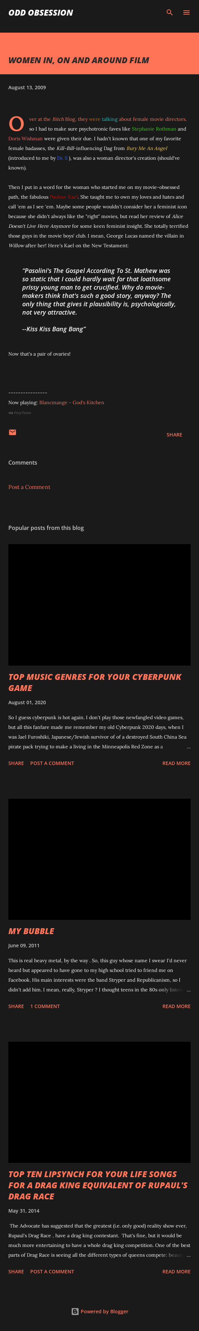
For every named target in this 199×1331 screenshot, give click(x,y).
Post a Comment (29, 486)
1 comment (45, 1006)
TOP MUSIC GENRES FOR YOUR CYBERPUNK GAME (94, 682)
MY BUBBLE (31, 931)
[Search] (170, 12)
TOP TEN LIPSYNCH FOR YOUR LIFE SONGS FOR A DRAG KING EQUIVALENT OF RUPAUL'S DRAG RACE (98, 1185)
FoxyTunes (22, 412)
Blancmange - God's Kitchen (71, 402)
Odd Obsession (40, 12)
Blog (63, 119)
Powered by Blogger (99, 1311)
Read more (176, 763)
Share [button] (174, 434)
